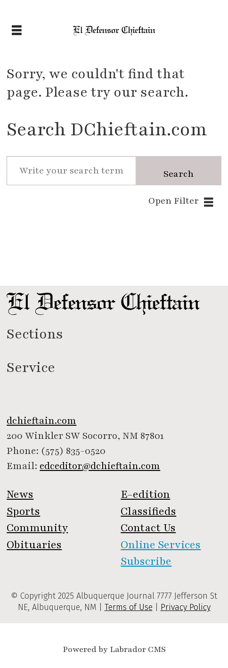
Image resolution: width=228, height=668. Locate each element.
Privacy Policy (186, 607)
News (20, 494)
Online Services (161, 545)
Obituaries (34, 545)
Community (37, 528)
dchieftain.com (41, 420)
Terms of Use (129, 607)
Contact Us (148, 528)
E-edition (145, 494)
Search (178, 174)
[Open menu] (16, 31)
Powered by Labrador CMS (114, 649)
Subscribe (146, 561)
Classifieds (148, 511)
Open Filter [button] (173, 201)
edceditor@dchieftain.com (100, 466)
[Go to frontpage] (114, 31)
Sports (23, 511)
